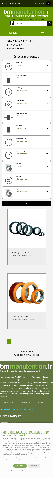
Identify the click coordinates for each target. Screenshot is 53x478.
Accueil (11, 48)
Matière (18, 163)
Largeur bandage (21, 75)
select (47, 65)
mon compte (15, 3)
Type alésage (20, 100)
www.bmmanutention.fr (18, 409)
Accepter (20, 465)
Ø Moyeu (19, 125)
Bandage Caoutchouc (26, 254)
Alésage (18, 176)
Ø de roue (19, 62)
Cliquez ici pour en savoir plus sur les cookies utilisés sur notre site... (26, 470)
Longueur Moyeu (21, 113)
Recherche (21, 48)
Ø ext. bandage (21, 138)
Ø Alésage (19, 87)
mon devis (43, 3)
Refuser (34, 465)
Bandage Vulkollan (26, 318)
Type (17, 188)
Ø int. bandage (20, 151)
